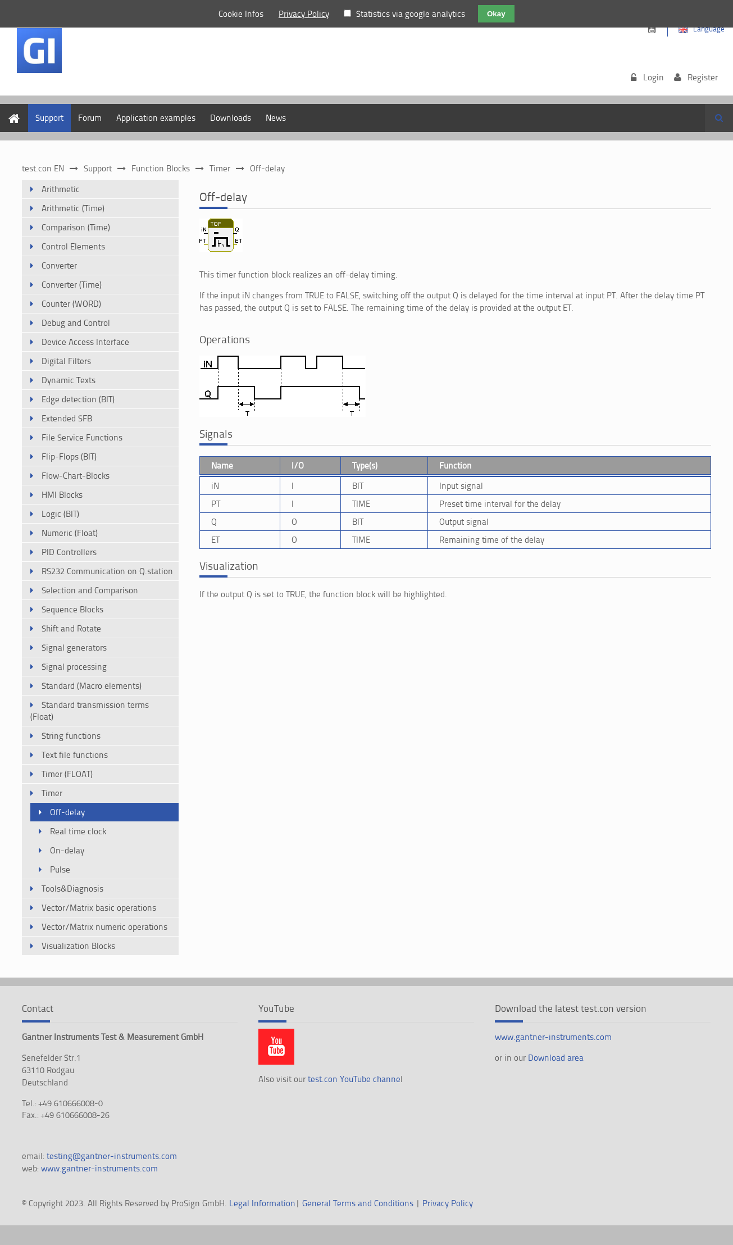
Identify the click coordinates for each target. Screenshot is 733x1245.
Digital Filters (66, 361)
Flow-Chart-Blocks (76, 475)
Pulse (60, 869)
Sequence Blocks (72, 609)
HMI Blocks (62, 495)
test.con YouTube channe (354, 1079)
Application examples (155, 118)
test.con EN (43, 168)
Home (11, 110)
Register (703, 77)
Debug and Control (76, 323)
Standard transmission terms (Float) (89, 711)
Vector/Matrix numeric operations (104, 927)
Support (49, 118)
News (276, 118)
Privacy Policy (447, 1203)
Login (653, 77)
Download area (556, 1058)
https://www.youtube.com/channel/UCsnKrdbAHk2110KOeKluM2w (652, 29)
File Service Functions (82, 437)
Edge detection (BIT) (78, 399)
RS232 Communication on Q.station (107, 571)
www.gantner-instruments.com (99, 1168)
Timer (220, 168)
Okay (496, 14)
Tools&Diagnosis (72, 888)
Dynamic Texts (68, 380)
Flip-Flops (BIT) (69, 456)
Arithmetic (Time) (73, 208)
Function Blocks (160, 168)
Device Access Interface (85, 342)
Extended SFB (67, 418)
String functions (71, 736)
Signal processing (74, 667)
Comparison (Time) (76, 227)
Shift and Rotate (71, 628)
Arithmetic (61, 189)
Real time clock (78, 831)
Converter (59, 265)
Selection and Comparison (90, 590)
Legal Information (262, 1203)
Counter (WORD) (71, 304)
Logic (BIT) (60, 514)
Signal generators (74, 647)
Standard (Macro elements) (92, 686)
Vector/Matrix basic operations (99, 908)
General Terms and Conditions (357, 1203)
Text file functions (75, 755)
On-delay (67, 850)
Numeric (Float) (70, 533)
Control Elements (73, 246)
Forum (90, 118)
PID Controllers (69, 552)
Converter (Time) (72, 284)
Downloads (230, 118)
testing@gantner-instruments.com (112, 1156)
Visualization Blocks (78, 946)
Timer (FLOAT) (67, 774)
